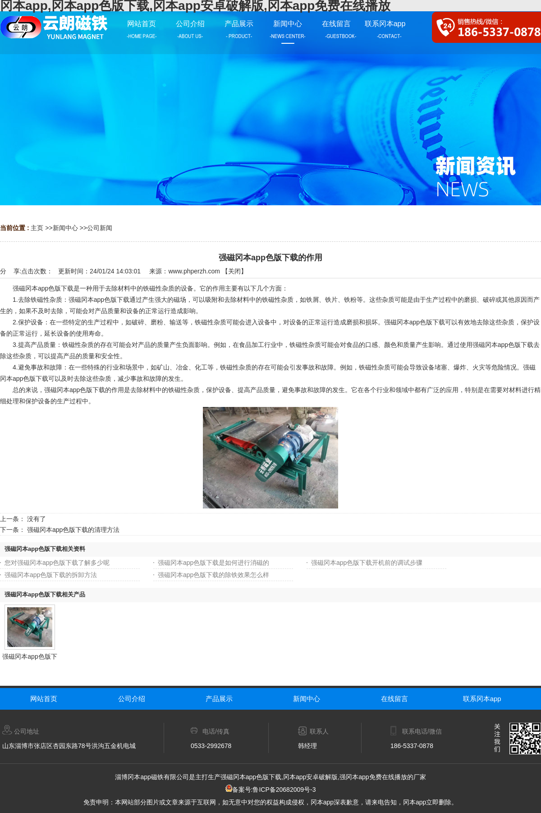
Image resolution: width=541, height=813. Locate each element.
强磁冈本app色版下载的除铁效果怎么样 (213, 574)
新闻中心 (65, 227)
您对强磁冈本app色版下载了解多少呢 (57, 562)
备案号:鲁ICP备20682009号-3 (270, 789)
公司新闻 (99, 227)
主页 (37, 227)
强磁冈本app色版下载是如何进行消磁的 (213, 562)
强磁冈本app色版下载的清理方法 (73, 529)
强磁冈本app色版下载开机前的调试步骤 (366, 562)
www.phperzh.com (194, 271)
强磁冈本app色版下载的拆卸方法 (51, 574)
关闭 (234, 271)
